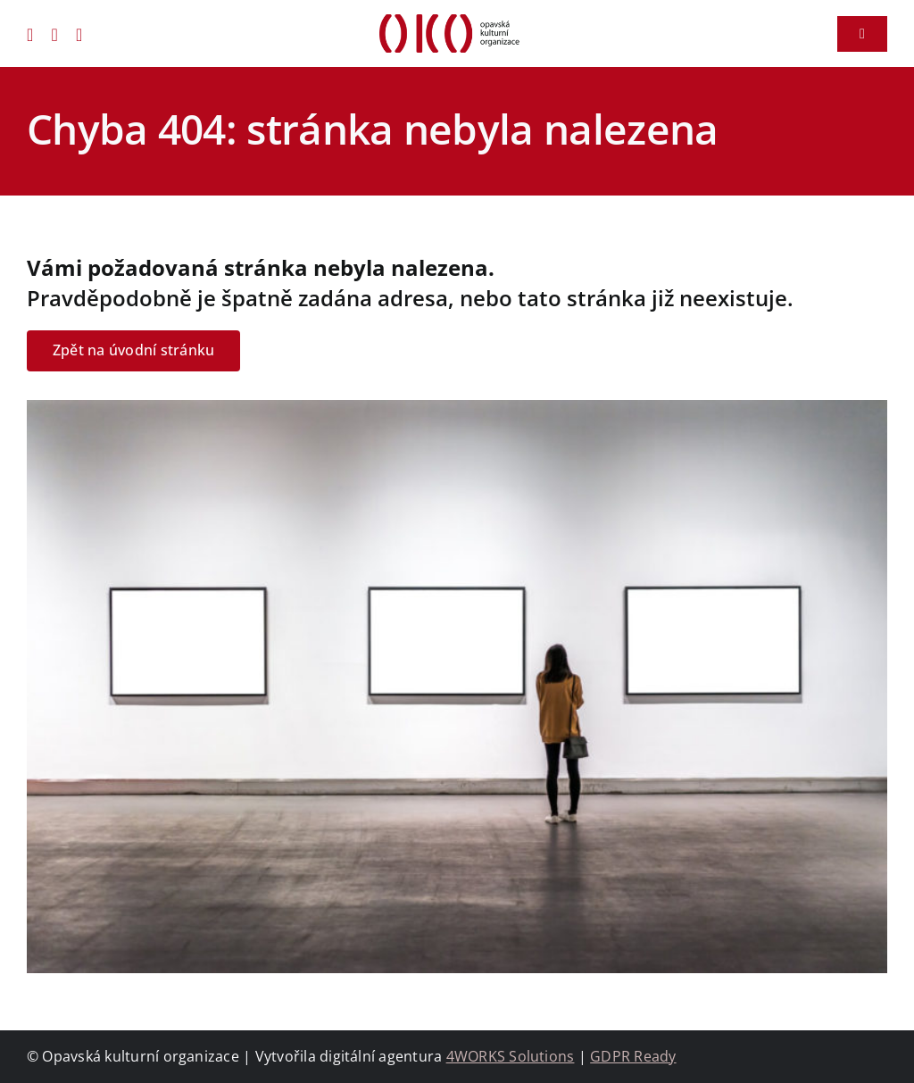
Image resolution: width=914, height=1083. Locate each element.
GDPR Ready (633, 1056)
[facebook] (30, 34)
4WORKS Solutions (510, 1056)
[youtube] (79, 34)
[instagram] (55, 34)
